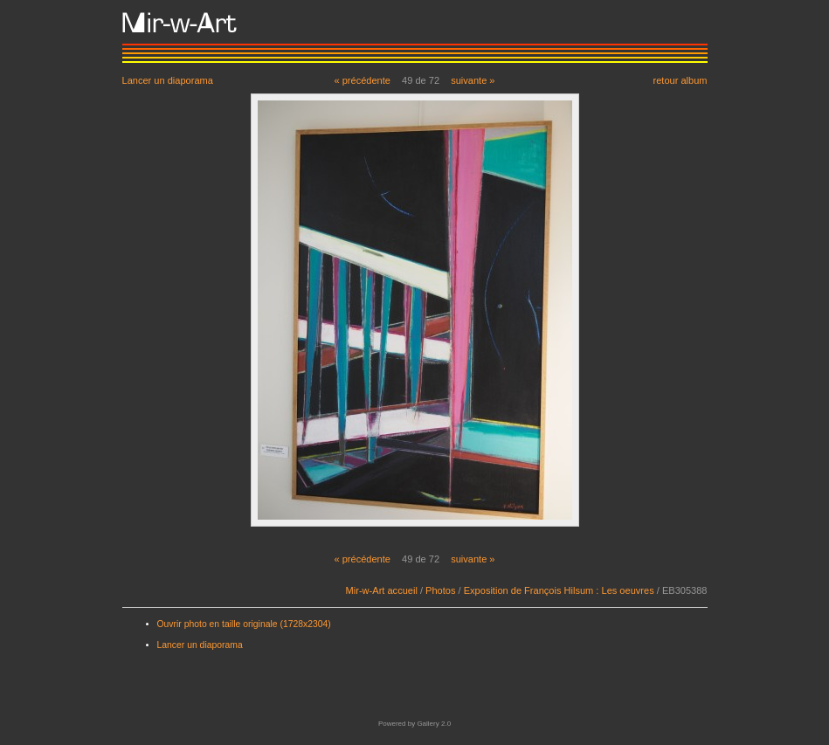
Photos (440, 590)
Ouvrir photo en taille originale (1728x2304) (244, 624)
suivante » (472, 80)
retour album (680, 80)
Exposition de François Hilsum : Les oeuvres (559, 590)
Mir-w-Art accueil (382, 590)
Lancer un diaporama (167, 80)
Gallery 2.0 (434, 724)
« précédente (362, 80)
